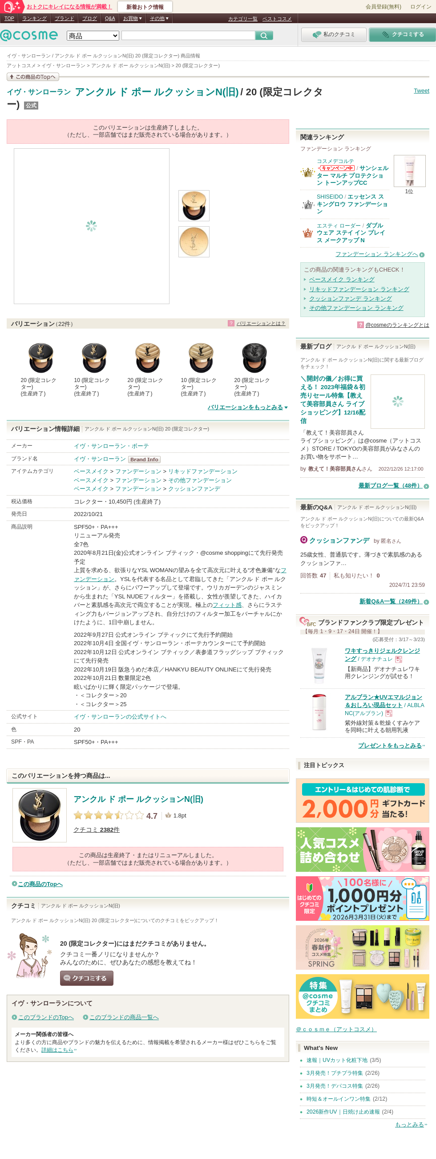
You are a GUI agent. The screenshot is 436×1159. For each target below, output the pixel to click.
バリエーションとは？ (261, 323)
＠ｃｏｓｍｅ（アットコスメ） (336, 1029)
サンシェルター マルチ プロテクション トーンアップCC (352, 175)
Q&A (110, 18)
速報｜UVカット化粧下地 (337, 1060)
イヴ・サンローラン (39, 92)
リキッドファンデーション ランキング (359, 289)
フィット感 (227, 605)
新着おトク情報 (145, 7)
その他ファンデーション (200, 480)
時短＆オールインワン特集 (339, 1099)
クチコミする (86, 978)
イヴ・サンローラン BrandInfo (147, 459)
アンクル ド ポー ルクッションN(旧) (157, 92)
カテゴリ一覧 (243, 18)
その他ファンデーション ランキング (356, 308)
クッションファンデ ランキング (350, 298)
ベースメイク (91, 471)
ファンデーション (138, 471)
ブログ (89, 18)
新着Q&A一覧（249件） (391, 601)
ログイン (421, 7)
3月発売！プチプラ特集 (335, 1073)
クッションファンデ (194, 488)
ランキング (34, 18)
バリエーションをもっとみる (245, 407)
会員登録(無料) (383, 7)
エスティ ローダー (339, 226)
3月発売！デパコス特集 (335, 1086)
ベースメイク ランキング (342, 279)
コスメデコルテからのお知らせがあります (336, 168)
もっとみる (409, 1124)
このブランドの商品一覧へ (124, 1017)
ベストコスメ (277, 18)
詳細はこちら (57, 1050)
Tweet (421, 90)
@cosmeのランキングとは (397, 325)
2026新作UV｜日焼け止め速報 (343, 1112)
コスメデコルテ (335, 161)
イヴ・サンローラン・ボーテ (111, 446)
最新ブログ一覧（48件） (391, 485)
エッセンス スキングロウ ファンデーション (352, 204)
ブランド (64, 18)
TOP (9, 18)
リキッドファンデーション (203, 471)
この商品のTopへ (40, 884)
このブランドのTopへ (46, 1017)
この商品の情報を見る (33, 77)
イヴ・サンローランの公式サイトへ (120, 716)
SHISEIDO (330, 197)
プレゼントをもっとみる (390, 745)
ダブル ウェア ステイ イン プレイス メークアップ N (351, 233)
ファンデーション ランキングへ (376, 254)
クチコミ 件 (96, 829)
